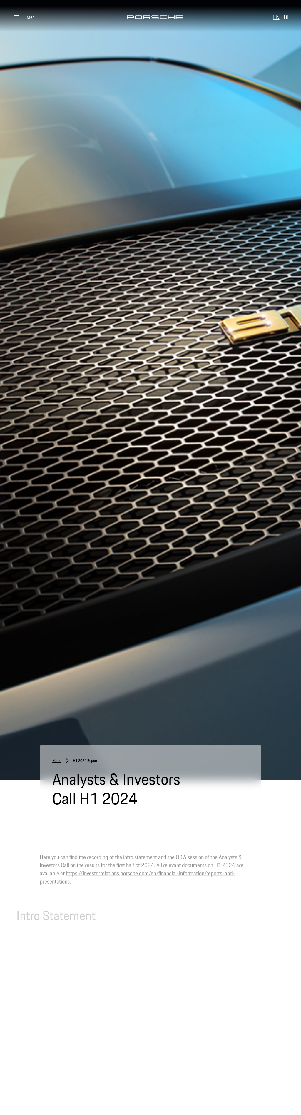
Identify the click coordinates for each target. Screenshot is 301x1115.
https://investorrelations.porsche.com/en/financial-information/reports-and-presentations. (137, 879)
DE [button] (287, 17)
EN (276, 17)
